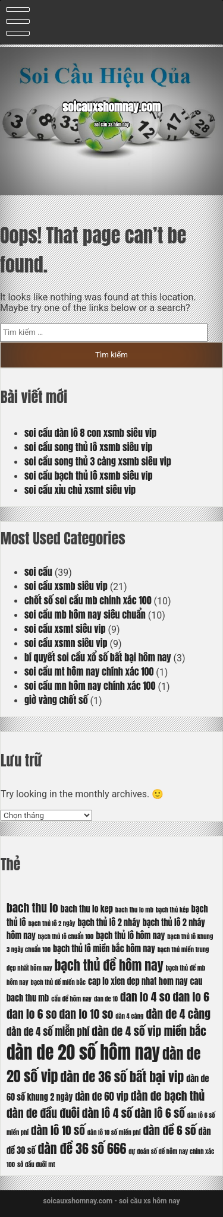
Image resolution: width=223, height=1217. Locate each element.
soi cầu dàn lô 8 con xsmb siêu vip (90, 433)
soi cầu (38, 572)
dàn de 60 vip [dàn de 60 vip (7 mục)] (101, 1096)
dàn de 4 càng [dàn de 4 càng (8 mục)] (178, 1013)
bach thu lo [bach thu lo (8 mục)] (32, 907)
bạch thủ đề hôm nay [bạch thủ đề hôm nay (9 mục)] (109, 965)
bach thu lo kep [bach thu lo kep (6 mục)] (87, 908)
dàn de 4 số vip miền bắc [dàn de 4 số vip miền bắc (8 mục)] (149, 1030)
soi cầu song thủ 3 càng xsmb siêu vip (97, 461)
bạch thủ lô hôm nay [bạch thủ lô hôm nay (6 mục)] (130, 935)
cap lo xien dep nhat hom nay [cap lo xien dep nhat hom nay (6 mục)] (137, 981)
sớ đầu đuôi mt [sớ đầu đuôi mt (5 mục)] (36, 1164)
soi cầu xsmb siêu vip (66, 586)
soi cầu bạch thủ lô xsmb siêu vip (88, 475)
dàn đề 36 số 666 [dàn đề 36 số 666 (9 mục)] (81, 1148)
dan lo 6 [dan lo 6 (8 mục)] (191, 996)
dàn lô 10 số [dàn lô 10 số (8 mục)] (58, 1130)
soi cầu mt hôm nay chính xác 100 (88, 671)
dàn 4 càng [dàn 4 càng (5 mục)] (129, 1016)
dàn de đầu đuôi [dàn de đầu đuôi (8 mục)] (43, 1112)
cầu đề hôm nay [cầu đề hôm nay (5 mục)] (71, 999)
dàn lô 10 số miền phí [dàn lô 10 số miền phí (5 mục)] (114, 1132)
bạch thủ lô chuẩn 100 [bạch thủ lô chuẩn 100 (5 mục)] (65, 936)
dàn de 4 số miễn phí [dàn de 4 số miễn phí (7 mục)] (48, 1031)
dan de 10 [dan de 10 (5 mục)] (106, 999)
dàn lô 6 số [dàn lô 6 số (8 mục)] (159, 1112)
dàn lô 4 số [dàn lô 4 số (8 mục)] (107, 1112)
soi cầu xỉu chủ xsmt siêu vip (80, 490)
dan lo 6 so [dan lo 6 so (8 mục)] (32, 1013)
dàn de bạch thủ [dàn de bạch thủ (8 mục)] (168, 1095)
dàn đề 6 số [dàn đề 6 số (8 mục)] (169, 1130)
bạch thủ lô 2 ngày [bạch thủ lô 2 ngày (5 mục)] (51, 923)
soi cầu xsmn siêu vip (66, 643)
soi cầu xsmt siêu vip (65, 629)
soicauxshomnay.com (111, 107)
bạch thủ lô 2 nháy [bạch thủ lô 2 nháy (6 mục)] (108, 922)
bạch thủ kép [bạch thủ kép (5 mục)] (172, 910)
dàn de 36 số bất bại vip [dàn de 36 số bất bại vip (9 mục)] (122, 1076)
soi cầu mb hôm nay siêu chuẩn (85, 614)
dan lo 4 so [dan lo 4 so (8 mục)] (145, 996)
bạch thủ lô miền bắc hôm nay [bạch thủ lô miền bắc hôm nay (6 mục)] (104, 948)
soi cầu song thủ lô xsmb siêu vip (88, 447)
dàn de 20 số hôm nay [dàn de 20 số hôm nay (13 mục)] (83, 1052)
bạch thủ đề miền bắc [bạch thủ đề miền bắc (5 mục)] (58, 982)
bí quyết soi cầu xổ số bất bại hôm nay (97, 657)
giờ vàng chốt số (56, 700)
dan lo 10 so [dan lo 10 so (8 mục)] (86, 1013)
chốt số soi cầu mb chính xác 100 (88, 600)
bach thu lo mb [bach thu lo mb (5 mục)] (134, 910)
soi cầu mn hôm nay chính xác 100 (89, 686)
